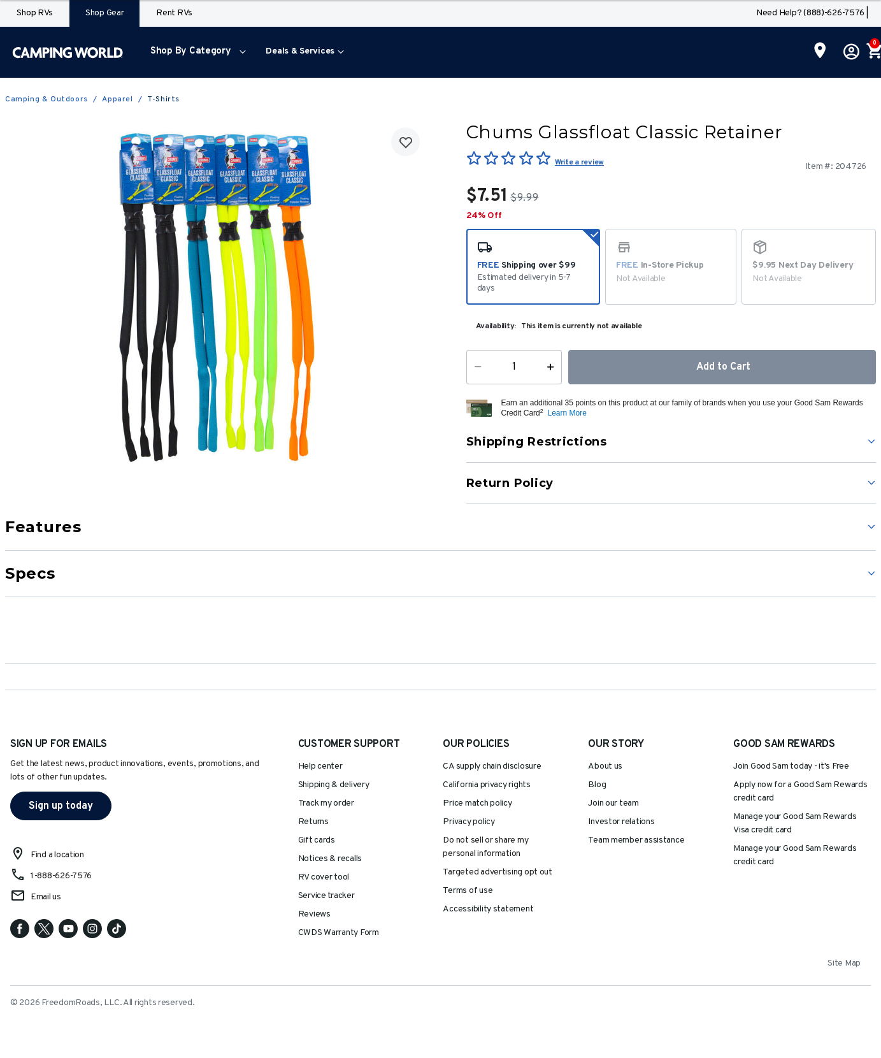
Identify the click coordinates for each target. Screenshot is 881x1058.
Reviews (314, 914)
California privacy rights (486, 784)
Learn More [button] (566, 413)
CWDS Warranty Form (338, 932)
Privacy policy (468, 821)
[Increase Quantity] (553, 367)
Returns (313, 821)
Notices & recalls (330, 858)
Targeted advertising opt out (497, 872)
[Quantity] (513, 367)
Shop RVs (35, 13)
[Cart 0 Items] (873, 52)
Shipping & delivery (333, 784)
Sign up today (61, 806)
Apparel (117, 99)
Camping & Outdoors (46, 99)
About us (605, 766)
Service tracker (326, 895)
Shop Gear (104, 13)
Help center (320, 766)
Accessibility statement (488, 909)
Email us (46, 897)
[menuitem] (195, 52)
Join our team (613, 803)
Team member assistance (636, 840)
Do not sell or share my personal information (485, 847)
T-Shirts (163, 99)
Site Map (844, 963)
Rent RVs (174, 13)
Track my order (326, 803)
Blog (597, 784)
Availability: (496, 326)
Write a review (579, 162)
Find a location (57, 855)
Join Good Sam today (791, 766)
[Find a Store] (820, 51)
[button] (195, 52)
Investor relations (621, 821)
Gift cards (316, 840)
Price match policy (477, 803)
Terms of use (467, 890)
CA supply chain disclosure (492, 766)
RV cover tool (324, 877)
